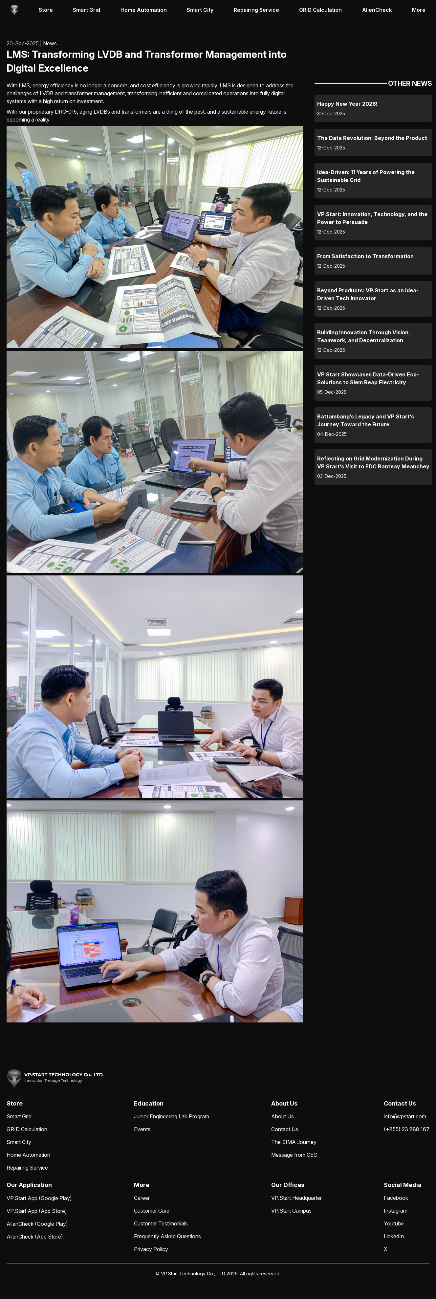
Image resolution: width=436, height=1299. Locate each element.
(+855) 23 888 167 (406, 1129)
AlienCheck (377, 10)
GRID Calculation (320, 10)
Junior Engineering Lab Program (171, 1116)
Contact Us (284, 1129)
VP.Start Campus (291, 1210)
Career (142, 1198)
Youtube (394, 1223)
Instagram (395, 1210)
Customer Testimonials (161, 1223)
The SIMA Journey (293, 1142)
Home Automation (143, 10)
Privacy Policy (151, 1249)
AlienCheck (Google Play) (37, 1224)
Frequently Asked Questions (167, 1236)
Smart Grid (86, 10)
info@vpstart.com (405, 1116)
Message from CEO (294, 1155)
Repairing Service (256, 10)
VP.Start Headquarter (296, 1198)
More (418, 10)
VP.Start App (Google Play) (39, 1198)
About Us (282, 1116)
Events (142, 1129)
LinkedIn (394, 1236)
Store (46, 10)
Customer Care (151, 1210)
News (50, 43)
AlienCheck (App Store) (35, 1236)
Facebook (396, 1198)
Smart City (200, 10)
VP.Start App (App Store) (37, 1211)
